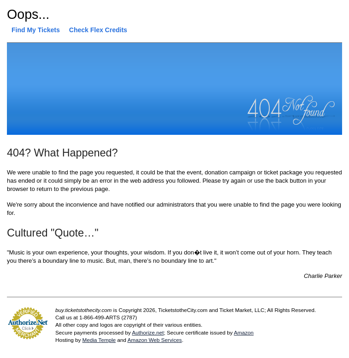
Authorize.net (148, 332)
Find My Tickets (36, 30)
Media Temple (99, 340)
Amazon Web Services (154, 340)
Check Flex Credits (98, 30)
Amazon (244, 332)
